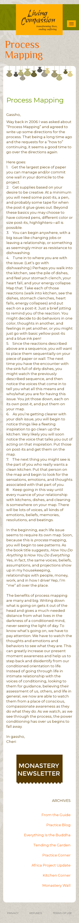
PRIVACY (13, 913)
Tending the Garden (52, 845)
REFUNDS (35, 913)
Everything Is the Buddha (47, 835)
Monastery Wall (56, 885)
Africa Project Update (51, 865)
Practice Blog (58, 825)
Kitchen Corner (57, 875)
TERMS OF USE (62, 913)
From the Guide (56, 815)
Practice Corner (56, 855)
